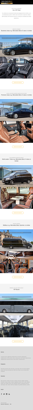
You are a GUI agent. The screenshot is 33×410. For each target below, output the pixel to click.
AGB (10, 404)
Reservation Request (18, 82)
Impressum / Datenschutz (5, 404)
